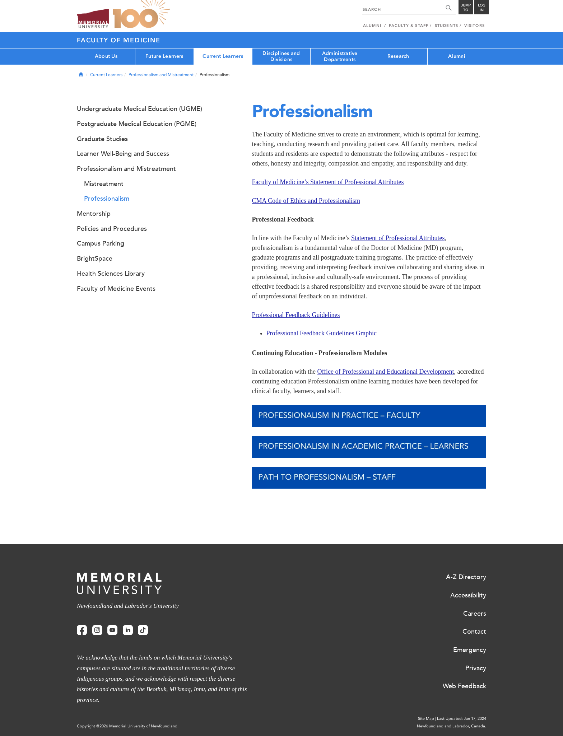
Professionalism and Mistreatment (161, 74)
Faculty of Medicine (118, 40)
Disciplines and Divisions (281, 56)
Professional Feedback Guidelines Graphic (321, 333)
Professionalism (106, 198)
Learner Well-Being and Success (123, 154)
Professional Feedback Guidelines (296, 314)
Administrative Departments (340, 56)
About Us (106, 56)
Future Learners (164, 56)
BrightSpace (94, 258)
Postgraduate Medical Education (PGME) (136, 124)
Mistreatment (104, 184)
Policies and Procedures (112, 229)
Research (398, 56)
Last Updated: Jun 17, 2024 (461, 718)
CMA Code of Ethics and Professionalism (306, 200)
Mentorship (94, 214)
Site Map (426, 718)
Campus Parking (100, 243)
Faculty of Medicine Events (116, 289)
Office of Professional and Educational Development (385, 371)
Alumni (456, 56)
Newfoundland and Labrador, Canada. (451, 726)
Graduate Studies (102, 139)
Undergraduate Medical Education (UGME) (139, 109)
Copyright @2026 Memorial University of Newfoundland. (127, 726)
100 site (141, 14)
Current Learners (223, 56)
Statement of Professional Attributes (398, 238)
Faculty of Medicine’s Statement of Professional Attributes (328, 182)
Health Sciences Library (111, 274)
